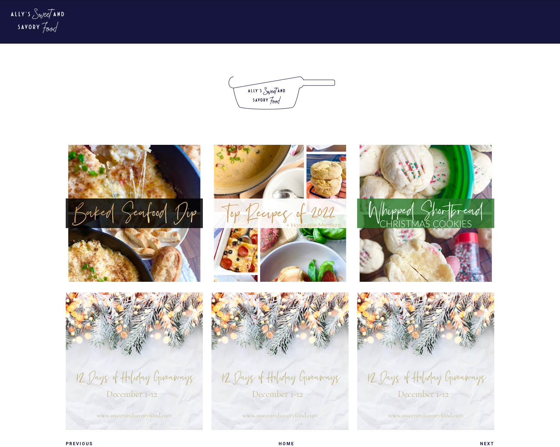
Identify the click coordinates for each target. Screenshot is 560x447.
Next (487, 443)
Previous (79, 443)
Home (286, 443)
